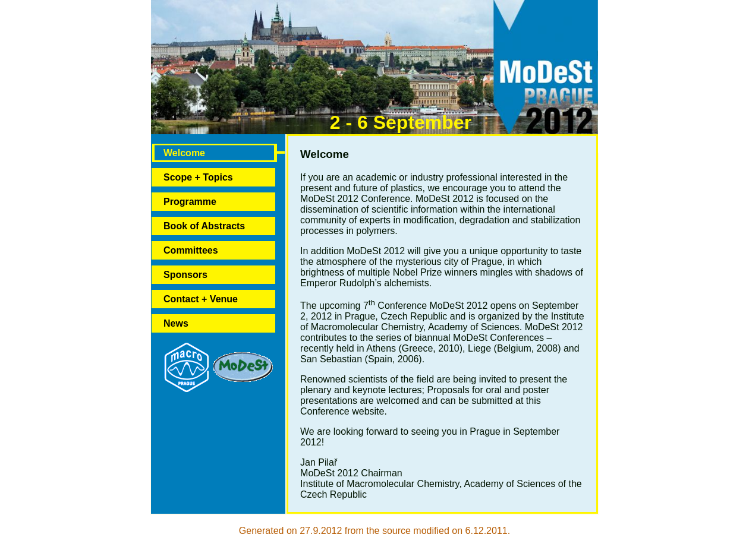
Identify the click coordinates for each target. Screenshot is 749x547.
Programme (189, 202)
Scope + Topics (198, 177)
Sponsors (185, 275)
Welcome (184, 153)
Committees (190, 250)
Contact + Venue (200, 299)
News (175, 323)
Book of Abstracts (204, 226)
